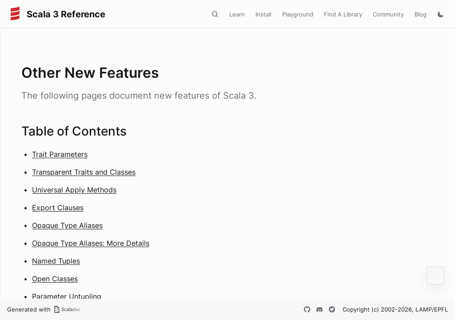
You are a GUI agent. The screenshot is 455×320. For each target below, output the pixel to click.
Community (388, 14)
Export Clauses (58, 207)
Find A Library (343, 14)
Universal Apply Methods (74, 189)
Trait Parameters (60, 154)
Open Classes (55, 278)
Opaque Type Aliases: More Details (90, 243)
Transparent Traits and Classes (84, 172)
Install (263, 14)
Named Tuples (56, 260)
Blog (421, 14)
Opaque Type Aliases (67, 225)
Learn (237, 14)
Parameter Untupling (66, 296)
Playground (297, 14)
